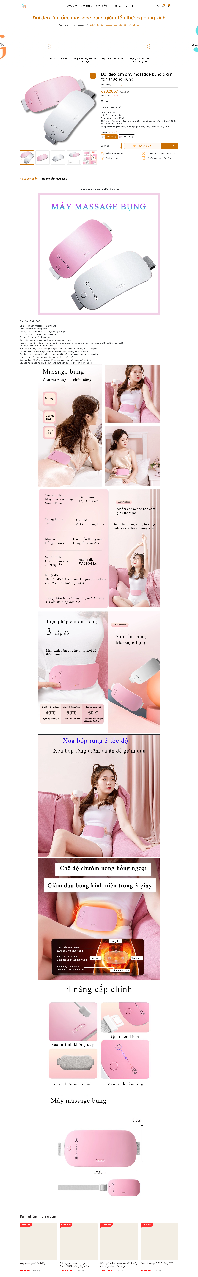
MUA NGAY (169, 146)
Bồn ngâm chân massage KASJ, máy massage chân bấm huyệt (118, 1265)
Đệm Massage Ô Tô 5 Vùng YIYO (157, 1263)
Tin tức (117, 5)
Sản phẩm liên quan (38, 1216)
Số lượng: (105, 146)
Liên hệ (129, 5)
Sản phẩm (101, 5)
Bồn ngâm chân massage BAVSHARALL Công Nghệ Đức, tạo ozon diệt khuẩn (77, 1265)
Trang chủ (71, 5)
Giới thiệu (86, 5)
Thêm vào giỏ (142, 146)
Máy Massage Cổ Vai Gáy (32, 1263)
